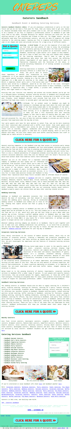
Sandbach (31, 178)
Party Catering (14, 389)
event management (30, 147)
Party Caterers (42, 387)
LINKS (49, 14)
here (3, 330)
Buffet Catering (14, 396)
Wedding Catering (36, 392)
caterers (29, 98)
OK (67, 428)
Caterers (66, 40)
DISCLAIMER (66, 14)
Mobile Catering (28, 391)
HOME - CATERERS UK (35, 410)
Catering (38, 391)
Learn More (61, 428)
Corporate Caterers (13, 387)
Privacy (68, 415)
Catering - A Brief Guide (29, 45)
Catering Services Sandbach (16, 334)
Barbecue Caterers (28, 387)
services (11, 178)
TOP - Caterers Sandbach (10, 402)
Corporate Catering (56, 389)
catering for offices (16, 297)
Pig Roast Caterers (62, 391)
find (7, 321)
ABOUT (53, 14)
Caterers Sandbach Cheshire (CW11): (14, 27)
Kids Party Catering (58, 396)
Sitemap (2, 415)
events (64, 42)
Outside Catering (62, 392)
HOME (45, 14)
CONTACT (59, 14)
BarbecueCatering (8, 394)
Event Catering (55, 387)
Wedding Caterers (28, 389)
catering (17, 40)
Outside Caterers (42, 389)
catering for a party (47, 287)
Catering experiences (27, 69)
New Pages (8, 415)
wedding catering (15, 228)
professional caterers (30, 38)
